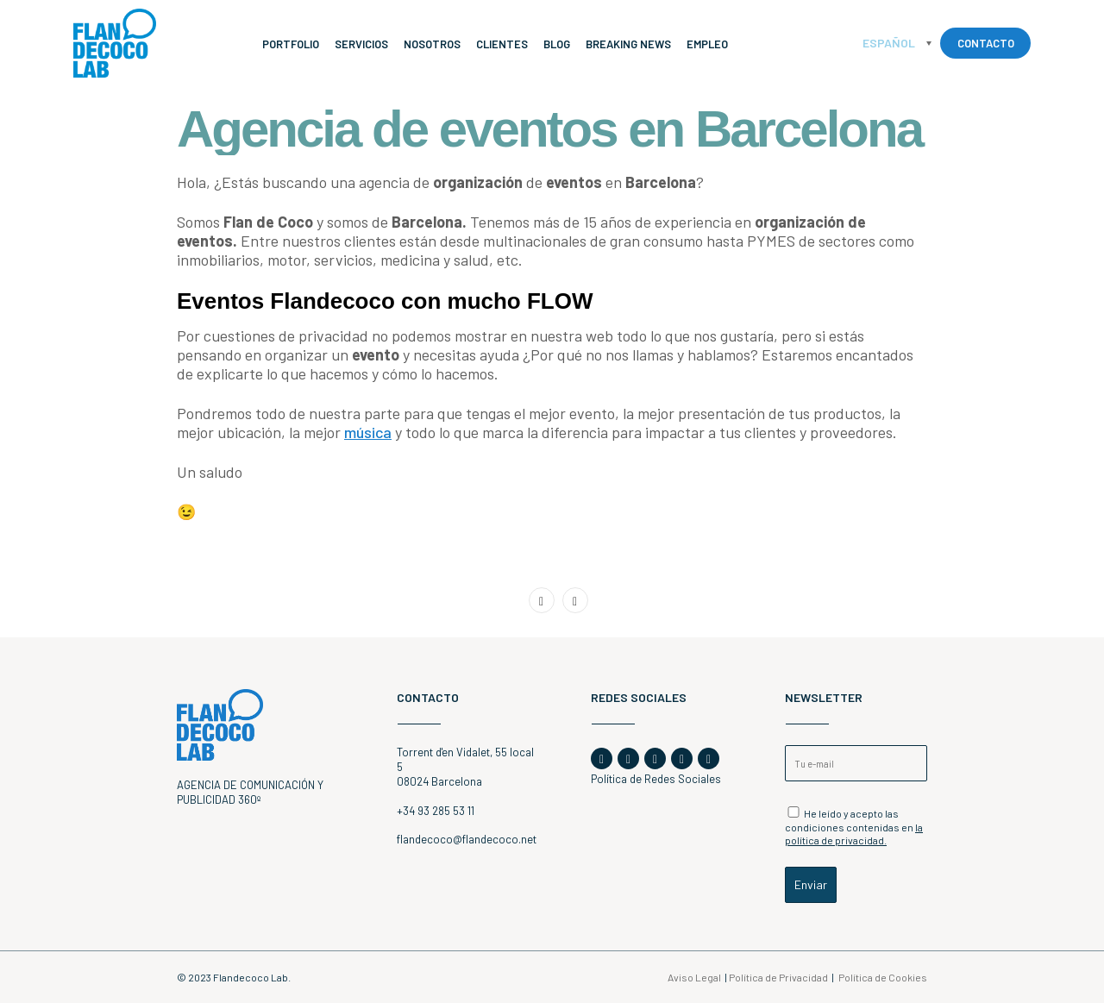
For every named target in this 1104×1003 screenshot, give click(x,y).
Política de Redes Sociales (656, 779)
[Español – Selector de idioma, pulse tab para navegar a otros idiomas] (897, 42)
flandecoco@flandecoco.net (466, 839)
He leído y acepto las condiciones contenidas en (854, 826)
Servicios (361, 44)
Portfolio (290, 44)
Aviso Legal (694, 977)
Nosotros (432, 44)
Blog (556, 44)
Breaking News (628, 44)
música (368, 432)
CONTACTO (985, 43)
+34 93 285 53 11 (435, 811)
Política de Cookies (882, 977)
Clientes (502, 44)
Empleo (707, 44)
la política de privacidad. (854, 834)
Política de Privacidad (778, 977)
